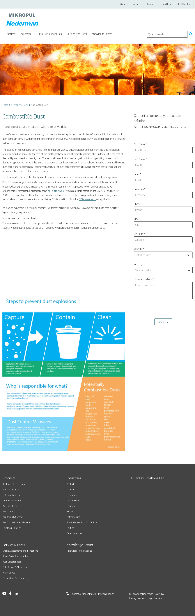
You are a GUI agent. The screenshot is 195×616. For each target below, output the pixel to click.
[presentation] (163, 309)
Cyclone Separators (11, 500)
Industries (74, 478)
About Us (137, 4)
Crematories (72, 494)
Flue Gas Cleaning (10, 489)
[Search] (167, 34)
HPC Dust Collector (11, 494)
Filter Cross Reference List (79, 550)
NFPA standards (87, 199)
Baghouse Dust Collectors (14, 483)
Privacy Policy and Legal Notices (145, 598)
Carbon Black (73, 500)
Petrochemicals (74, 516)
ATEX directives (56, 191)
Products (9, 478)
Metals (70, 511)
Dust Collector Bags (11, 561)
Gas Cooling (8, 511)
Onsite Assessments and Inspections (20, 550)
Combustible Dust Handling (15, 578)
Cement (70, 489)
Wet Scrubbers (9, 505)
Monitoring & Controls (12, 516)
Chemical (71, 505)
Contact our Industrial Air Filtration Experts (90, 594)
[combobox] (163, 254)
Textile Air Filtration (11, 527)
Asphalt (70, 483)
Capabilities (165, 4)
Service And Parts (19, 104)
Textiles (70, 527)
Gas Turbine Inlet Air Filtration (16, 522)
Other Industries (74, 533)
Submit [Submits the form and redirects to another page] (161, 322)
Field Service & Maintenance (16, 567)
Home (5, 104)
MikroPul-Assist (10, 572)
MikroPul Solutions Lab (49, 34)
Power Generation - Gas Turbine (82, 522)
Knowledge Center (102, 34)
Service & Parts (13, 545)
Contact (151, 4)
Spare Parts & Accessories (15, 556)
